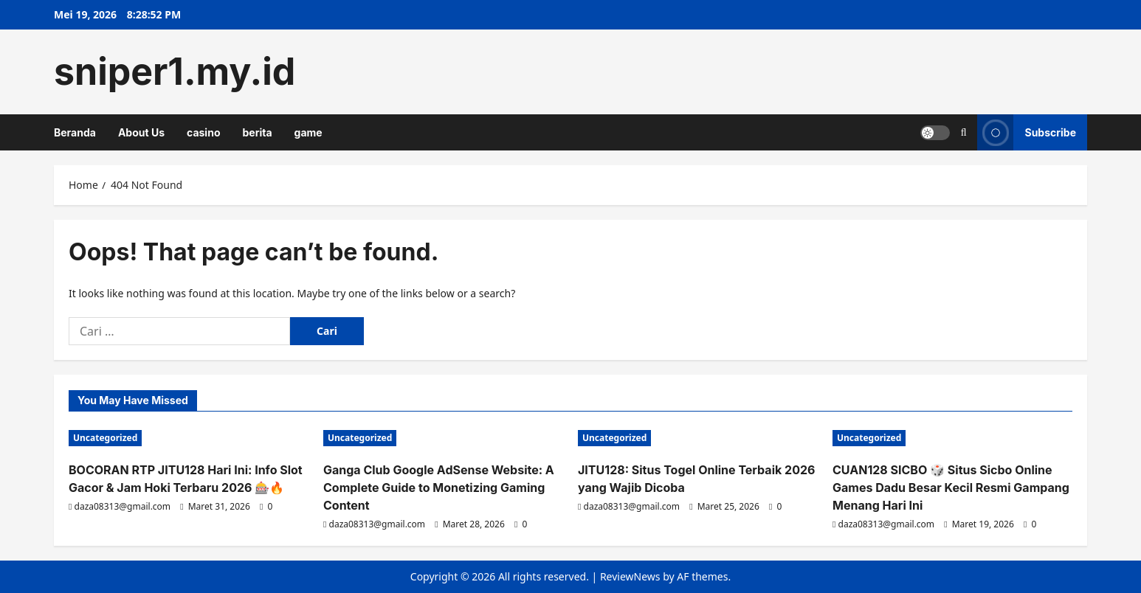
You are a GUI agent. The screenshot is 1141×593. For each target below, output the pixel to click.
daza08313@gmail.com (123, 506)
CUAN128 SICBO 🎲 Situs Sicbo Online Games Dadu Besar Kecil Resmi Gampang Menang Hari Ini (951, 487)
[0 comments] (266, 506)
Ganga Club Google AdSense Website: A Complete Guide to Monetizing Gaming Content (438, 487)
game (308, 132)
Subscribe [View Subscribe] (1026, 132)
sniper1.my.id (174, 71)
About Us (141, 132)
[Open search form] (964, 132)
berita (257, 132)
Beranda (75, 132)
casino (203, 132)
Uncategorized (105, 437)
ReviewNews (630, 576)
